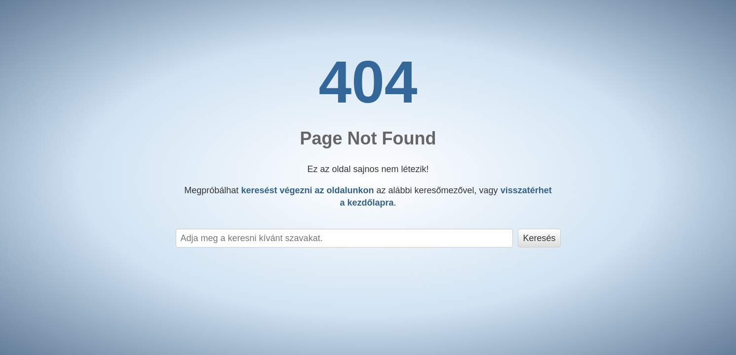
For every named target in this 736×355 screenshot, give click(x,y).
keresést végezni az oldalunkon (307, 190)
